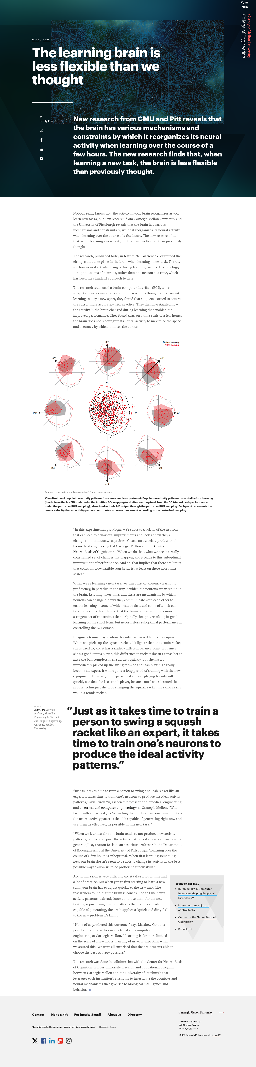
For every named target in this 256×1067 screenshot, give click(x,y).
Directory (134, 1014)
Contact (38, 1014)
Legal (216, 1035)
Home (35, 39)
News (46, 39)
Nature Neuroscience (141, 256)
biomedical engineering (92, 546)
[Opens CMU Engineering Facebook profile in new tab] (44, 1040)
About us (114, 1014)
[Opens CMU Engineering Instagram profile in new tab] (69, 1040)
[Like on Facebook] (41, 139)
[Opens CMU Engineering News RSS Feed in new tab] (77, 1040)
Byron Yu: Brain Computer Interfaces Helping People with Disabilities (197, 893)
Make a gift (59, 1014)
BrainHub (185, 929)
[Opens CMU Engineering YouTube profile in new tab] (60, 1040)
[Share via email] (41, 157)
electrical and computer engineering (108, 808)
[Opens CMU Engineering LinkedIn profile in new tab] (52, 1040)
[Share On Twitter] (41, 130)
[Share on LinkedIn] (41, 148)
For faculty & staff (87, 1014)
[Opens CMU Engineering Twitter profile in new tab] (35, 1040)
